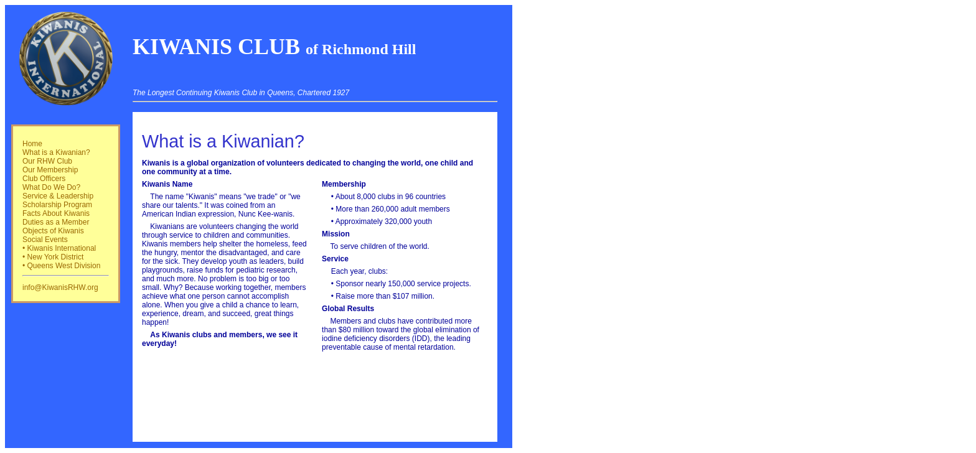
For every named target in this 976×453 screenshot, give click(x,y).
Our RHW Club (47, 161)
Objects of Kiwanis (53, 230)
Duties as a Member (55, 222)
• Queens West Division (61, 265)
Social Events (45, 239)
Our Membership (50, 170)
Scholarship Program (57, 204)
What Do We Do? (51, 187)
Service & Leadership (57, 196)
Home (32, 143)
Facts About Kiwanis (56, 213)
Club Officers (43, 178)
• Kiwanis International (59, 248)
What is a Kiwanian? (56, 152)
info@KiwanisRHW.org (60, 287)
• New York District (52, 257)
